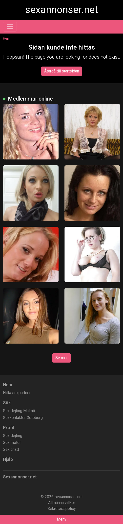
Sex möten (12, 442)
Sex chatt (11, 449)
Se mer (61, 357)
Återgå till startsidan (61, 71)
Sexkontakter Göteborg (23, 417)
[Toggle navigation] (10, 27)
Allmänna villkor (61, 502)
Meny (61, 519)
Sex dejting (12, 435)
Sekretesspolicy (61, 508)
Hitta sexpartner (17, 392)
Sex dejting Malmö (19, 410)
